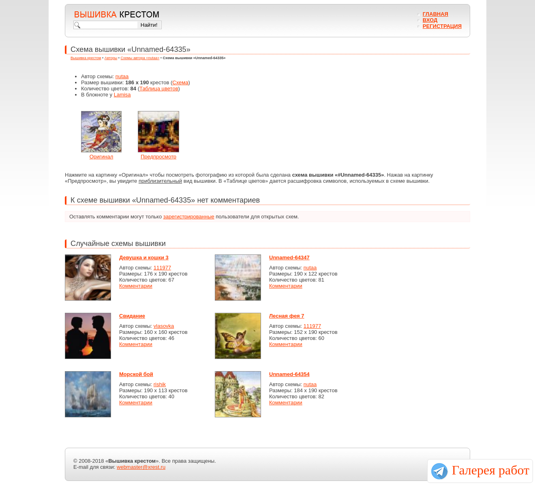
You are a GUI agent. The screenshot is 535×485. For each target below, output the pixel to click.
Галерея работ (490, 470)
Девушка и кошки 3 (144, 257)
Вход (430, 20)
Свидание (132, 316)
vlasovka (164, 326)
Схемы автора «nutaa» (140, 58)
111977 (162, 268)
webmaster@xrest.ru (141, 467)
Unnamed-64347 (289, 257)
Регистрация (442, 26)
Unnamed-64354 (289, 374)
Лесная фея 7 (286, 316)
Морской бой (136, 374)
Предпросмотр (158, 157)
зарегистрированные (188, 217)
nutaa (122, 76)
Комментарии (135, 286)
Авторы (111, 58)
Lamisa (122, 95)
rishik (160, 384)
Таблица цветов (158, 88)
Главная (435, 14)
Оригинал (101, 157)
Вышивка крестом (86, 58)
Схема (180, 82)
